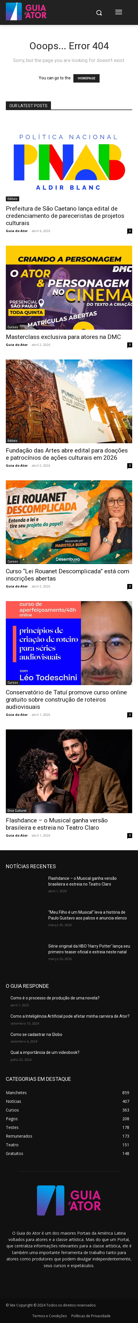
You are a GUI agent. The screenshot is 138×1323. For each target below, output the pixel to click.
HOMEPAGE (86, 78)
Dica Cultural (17, 811)
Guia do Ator (17, 231)
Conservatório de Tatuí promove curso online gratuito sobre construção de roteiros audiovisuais (66, 699)
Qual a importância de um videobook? (44, 1052)
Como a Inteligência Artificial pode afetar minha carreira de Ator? (70, 1016)
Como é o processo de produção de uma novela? (55, 998)
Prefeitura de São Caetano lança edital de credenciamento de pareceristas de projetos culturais (65, 216)
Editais (12, 199)
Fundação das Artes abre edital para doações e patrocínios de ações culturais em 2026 (67, 454)
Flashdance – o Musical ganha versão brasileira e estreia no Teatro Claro (57, 824)
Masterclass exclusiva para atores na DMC (63, 336)
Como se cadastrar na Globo (36, 1034)
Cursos (13, 327)
